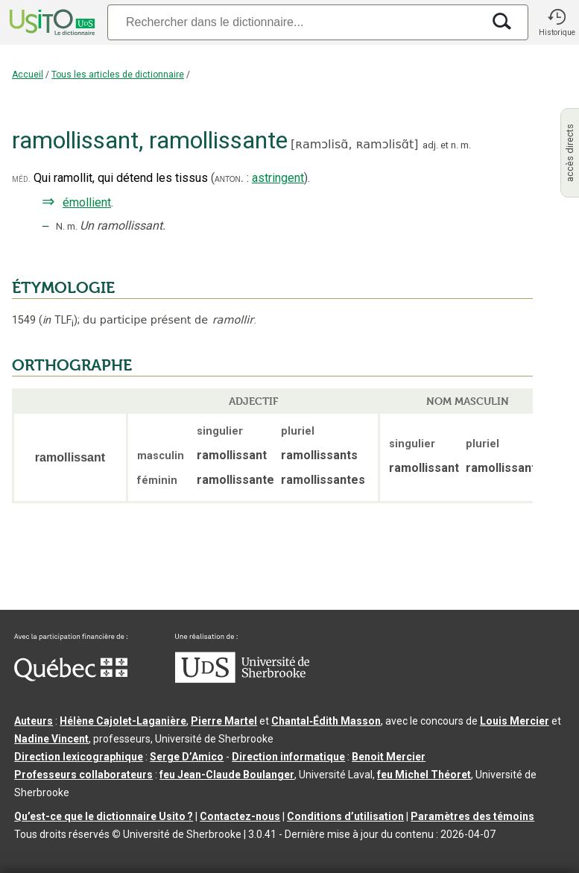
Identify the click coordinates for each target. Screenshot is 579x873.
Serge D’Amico (187, 757)
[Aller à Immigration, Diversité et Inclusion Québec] (70, 678)
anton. (229, 178)
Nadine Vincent (51, 739)
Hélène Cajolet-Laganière (123, 721)
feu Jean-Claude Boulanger (226, 775)
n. (454, 145)
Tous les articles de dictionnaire (117, 74)
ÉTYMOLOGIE (63, 288)
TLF (58, 320)
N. (60, 226)
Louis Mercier (514, 721)
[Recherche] (294, 22)
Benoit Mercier (388, 757)
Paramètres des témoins (472, 816)
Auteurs (33, 721)
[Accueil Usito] (50, 22)
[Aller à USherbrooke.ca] (242, 679)
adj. (430, 145)
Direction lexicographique (78, 757)
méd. (21, 178)
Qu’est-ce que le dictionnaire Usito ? (103, 816)
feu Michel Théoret (424, 775)
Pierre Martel (224, 721)
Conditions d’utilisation (345, 816)
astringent (278, 178)
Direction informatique (288, 757)
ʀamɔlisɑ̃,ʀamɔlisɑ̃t (354, 144)
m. (466, 145)
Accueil (27, 74)
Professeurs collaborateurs (83, 775)
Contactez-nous (240, 816)
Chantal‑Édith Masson (326, 721)
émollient (87, 202)
